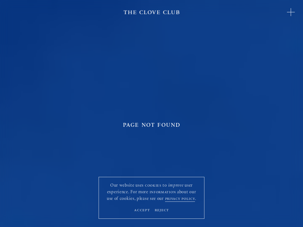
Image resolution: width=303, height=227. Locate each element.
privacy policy (180, 199)
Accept (142, 210)
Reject (162, 210)
